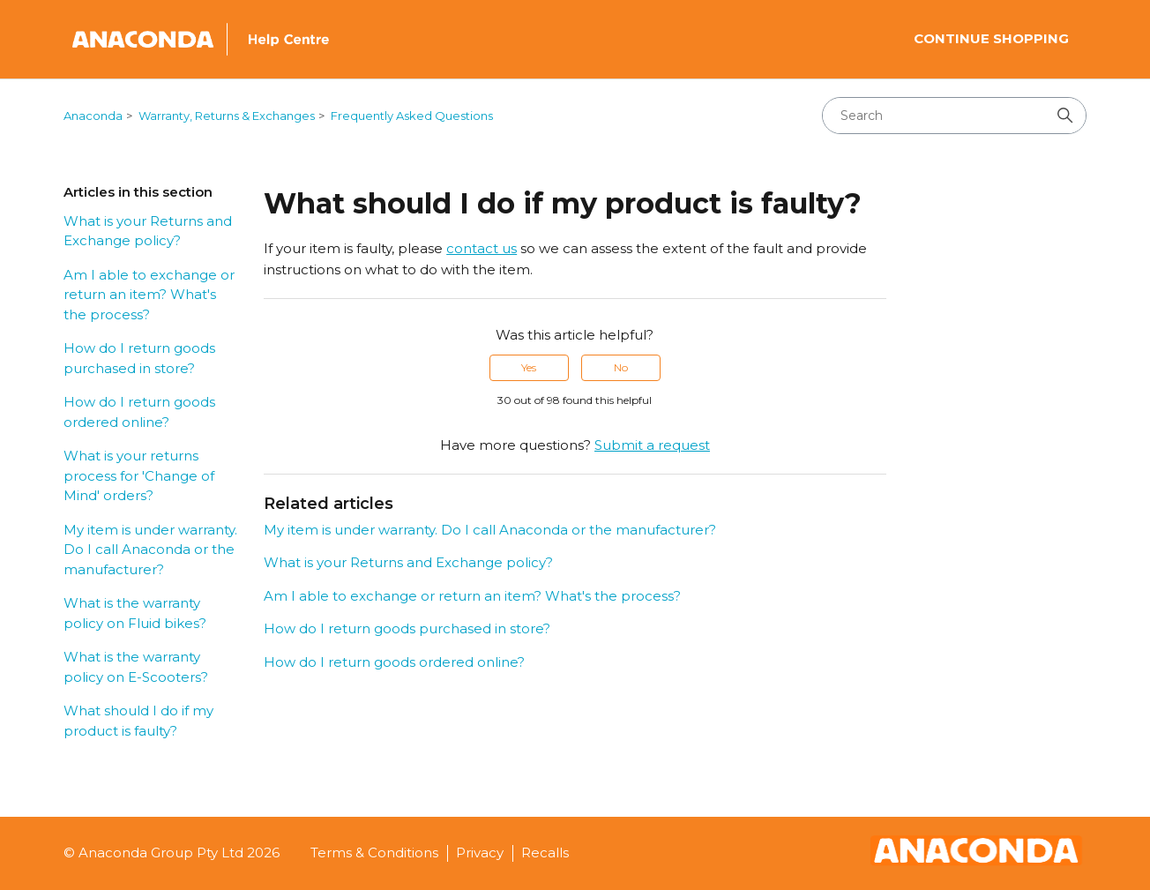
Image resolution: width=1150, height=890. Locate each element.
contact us (481, 248)
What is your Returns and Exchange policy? (147, 231)
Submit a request (652, 445)
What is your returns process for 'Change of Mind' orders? (138, 475)
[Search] (954, 115)
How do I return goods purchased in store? (139, 358)
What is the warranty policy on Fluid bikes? (134, 613)
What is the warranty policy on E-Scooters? (135, 666)
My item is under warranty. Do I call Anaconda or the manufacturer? (150, 549)
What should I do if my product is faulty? (138, 720)
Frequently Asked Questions (412, 115)
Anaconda (93, 115)
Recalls (545, 852)
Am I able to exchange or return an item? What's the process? (149, 294)
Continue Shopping (991, 38)
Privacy (480, 852)
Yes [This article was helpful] (528, 367)
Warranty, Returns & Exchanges (226, 115)
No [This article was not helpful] (621, 367)
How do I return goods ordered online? (139, 411)
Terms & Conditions (374, 852)
